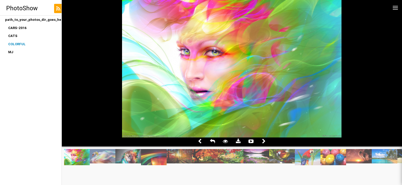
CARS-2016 (17, 28)
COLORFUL (17, 44)
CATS (12, 36)
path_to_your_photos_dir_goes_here (33, 19)
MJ (10, 52)
